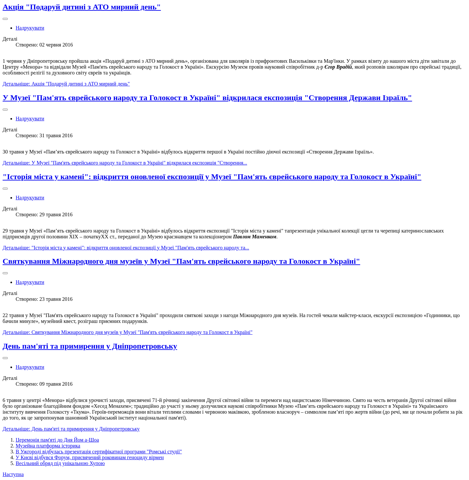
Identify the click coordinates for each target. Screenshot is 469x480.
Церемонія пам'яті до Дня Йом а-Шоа (57, 440)
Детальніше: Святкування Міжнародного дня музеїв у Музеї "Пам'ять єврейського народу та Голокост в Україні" (127, 332)
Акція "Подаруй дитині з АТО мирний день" (82, 7)
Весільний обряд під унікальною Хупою (60, 463)
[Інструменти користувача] (5, 19)
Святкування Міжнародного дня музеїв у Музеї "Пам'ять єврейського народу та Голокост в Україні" (181, 261)
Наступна (13, 474)
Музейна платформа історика (48, 445)
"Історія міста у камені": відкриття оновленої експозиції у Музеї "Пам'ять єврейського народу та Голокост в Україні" (212, 176)
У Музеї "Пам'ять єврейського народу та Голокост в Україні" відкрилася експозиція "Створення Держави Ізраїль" (207, 97)
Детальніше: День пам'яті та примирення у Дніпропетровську (71, 429)
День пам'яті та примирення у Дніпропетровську (90, 346)
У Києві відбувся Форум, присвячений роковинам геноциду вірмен (90, 457)
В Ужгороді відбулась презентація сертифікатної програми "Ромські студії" (99, 451)
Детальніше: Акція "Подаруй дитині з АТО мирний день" (66, 84)
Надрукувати (30, 28)
